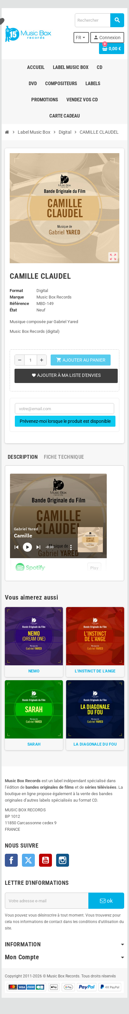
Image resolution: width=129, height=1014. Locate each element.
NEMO (34, 671)
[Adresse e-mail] (46, 901)
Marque (17, 297)
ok (106, 900)
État (13, 310)
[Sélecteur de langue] (81, 37)
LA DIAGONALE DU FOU (95, 744)
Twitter (28, 860)
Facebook (11, 860)
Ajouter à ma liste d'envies (66, 375)
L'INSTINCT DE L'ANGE (95, 671)
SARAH (33, 744)
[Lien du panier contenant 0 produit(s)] (111, 48)
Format (16, 290)
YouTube (45, 860)
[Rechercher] (99, 20)
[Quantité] (30, 360)
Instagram (62, 860)
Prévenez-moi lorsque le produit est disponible (65, 421)
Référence (19, 303)
